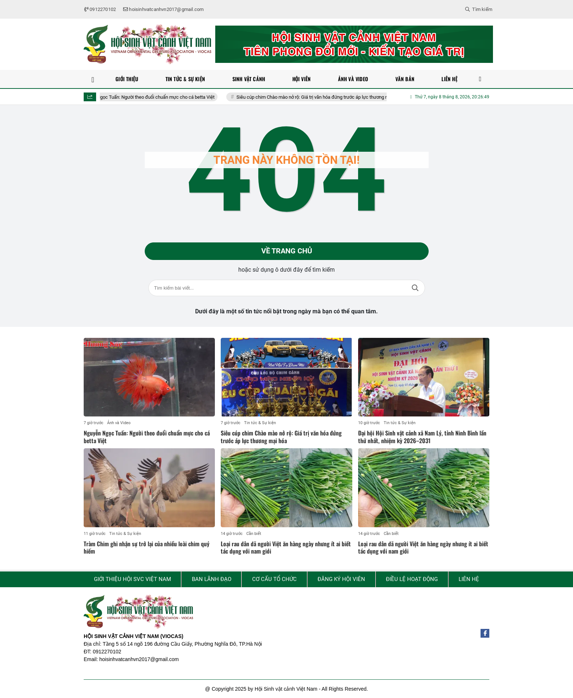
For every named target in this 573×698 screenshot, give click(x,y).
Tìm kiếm (415, 288)
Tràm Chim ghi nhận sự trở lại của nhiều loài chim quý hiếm (146, 547)
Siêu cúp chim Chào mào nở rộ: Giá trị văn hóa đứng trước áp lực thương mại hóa (327, 97)
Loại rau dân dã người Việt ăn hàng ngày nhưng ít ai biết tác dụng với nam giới (286, 547)
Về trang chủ (286, 251)
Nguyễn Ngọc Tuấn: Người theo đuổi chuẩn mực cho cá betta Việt (156, 97)
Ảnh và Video (118, 423)
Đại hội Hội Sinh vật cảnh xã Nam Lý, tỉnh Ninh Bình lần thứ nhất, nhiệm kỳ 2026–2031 (422, 437)
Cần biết (253, 533)
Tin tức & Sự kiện (260, 423)
